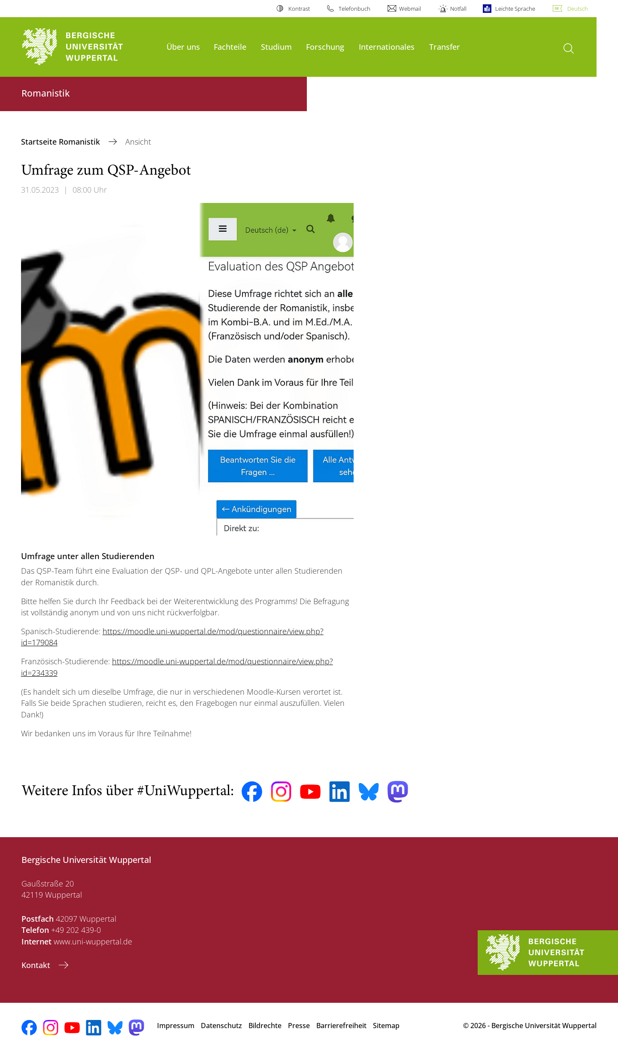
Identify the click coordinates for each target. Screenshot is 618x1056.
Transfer (444, 46)
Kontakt (36, 965)
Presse (299, 1025)
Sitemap (386, 1025)
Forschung (325, 46)
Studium (276, 46)
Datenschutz (221, 1025)
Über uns (183, 46)
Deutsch (577, 8)
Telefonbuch (354, 8)
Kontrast (299, 8)
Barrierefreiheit (341, 1025)
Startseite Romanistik (61, 141)
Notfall (458, 8)
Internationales (387, 46)
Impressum (175, 1025)
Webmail (410, 8)
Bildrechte (265, 1025)
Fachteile (230, 46)
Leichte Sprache (515, 8)
